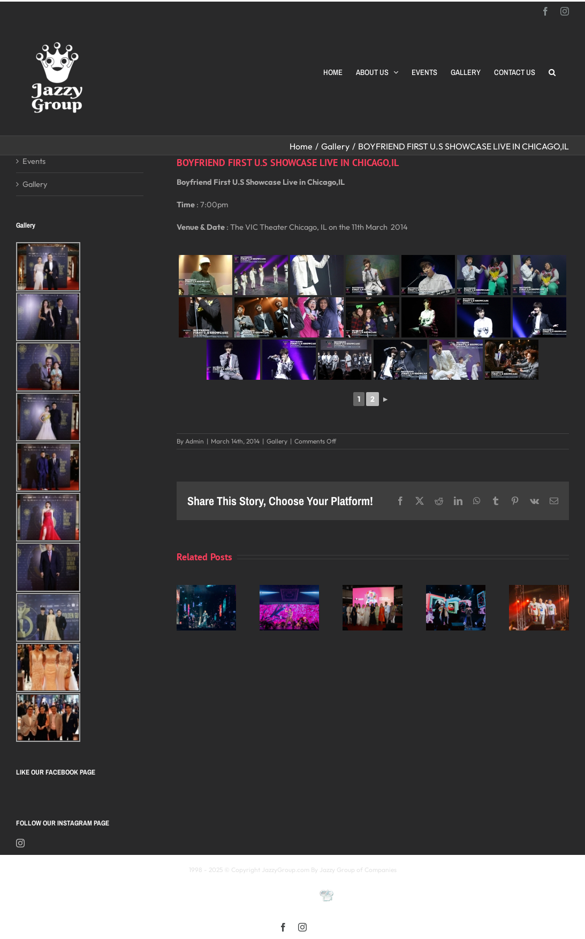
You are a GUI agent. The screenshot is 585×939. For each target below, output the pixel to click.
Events (33, 161)
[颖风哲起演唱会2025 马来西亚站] (455, 590)
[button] (552, 72)
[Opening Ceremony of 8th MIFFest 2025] (372, 590)
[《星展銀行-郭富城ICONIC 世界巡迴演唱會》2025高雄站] (289, 590)
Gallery (277, 441)
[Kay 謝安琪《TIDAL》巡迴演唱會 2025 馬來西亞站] (206, 590)
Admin (194, 441)
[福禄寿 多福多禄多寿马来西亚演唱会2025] (538, 590)
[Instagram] (20, 843)
